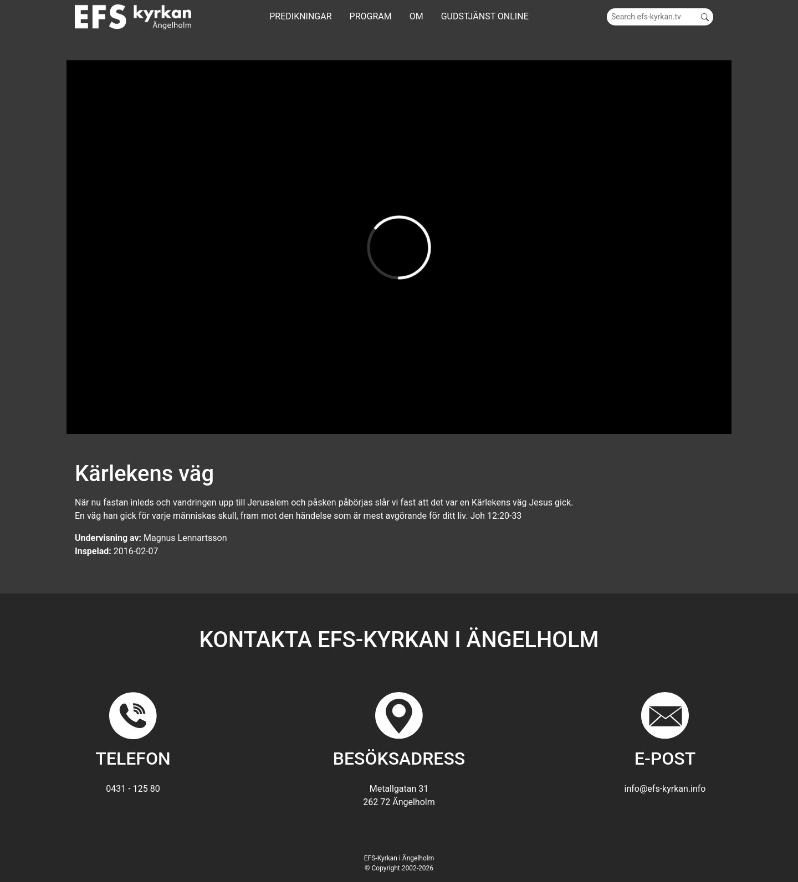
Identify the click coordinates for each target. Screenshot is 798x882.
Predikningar (300, 16)
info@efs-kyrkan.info (665, 788)
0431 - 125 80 (133, 788)
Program (371, 16)
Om (416, 16)
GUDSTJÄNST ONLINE (485, 16)
